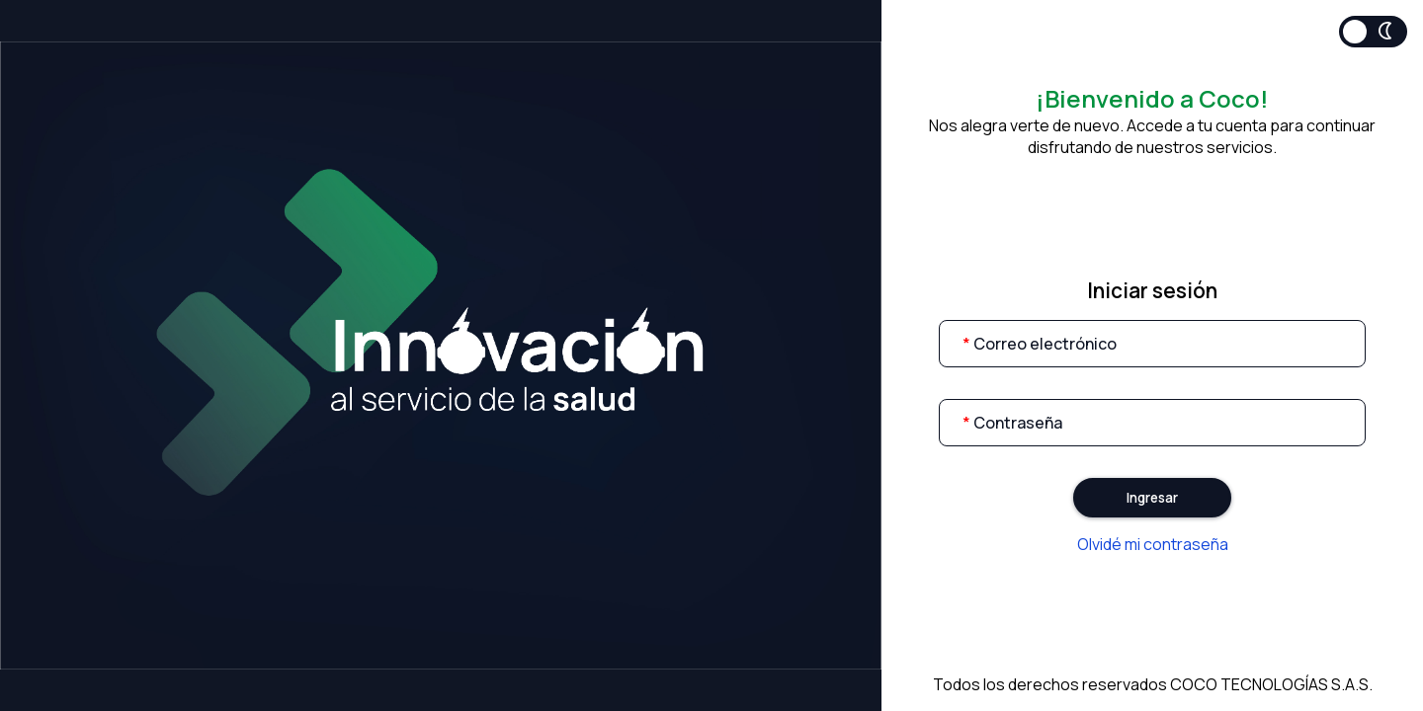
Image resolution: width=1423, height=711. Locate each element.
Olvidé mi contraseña (1152, 544)
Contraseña (1012, 423)
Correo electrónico (1040, 344)
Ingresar (1152, 498)
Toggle (1373, 31)
